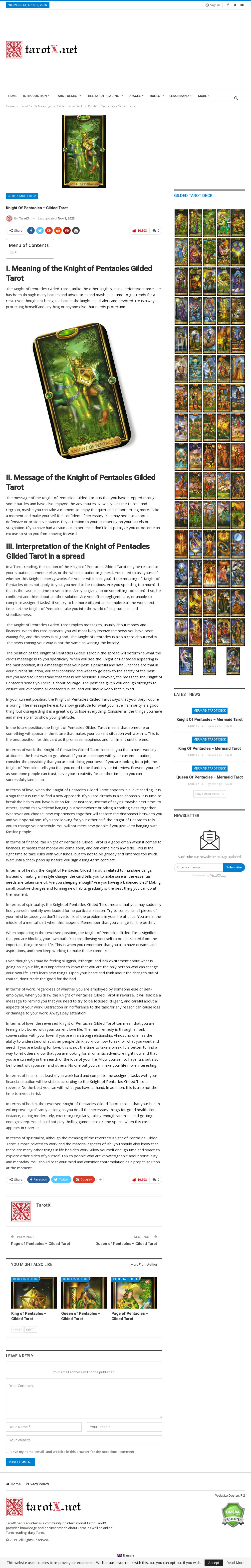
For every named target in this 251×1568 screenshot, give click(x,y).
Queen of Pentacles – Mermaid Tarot (209, 777)
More (202, 96)
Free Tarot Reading (102, 96)
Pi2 (243, 1495)
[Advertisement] (167, 50)
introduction (35, 96)
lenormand (179, 96)
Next (30, 1329)
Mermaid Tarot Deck (210, 710)
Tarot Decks (66, 96)
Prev (17, 1329)
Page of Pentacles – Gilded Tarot (40, 1243)
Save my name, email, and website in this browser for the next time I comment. (72, 1451)
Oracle (134, 96)
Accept (213, 1562)
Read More (236, 1563)
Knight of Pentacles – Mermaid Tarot (210, 719)
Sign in (213, 5)
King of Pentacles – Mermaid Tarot (209, 748)
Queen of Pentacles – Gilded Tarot (126, 1243)
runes (155, 96)
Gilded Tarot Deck (22, 196)
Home (12, 96)
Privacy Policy (37, 1484)
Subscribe (234, 867)
